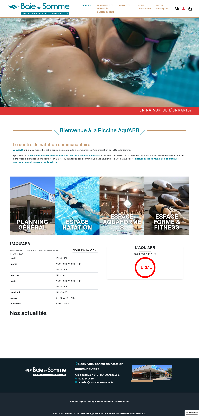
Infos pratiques (162, 7)
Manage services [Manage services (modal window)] (192, 413)
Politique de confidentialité (100, 401)
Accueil (87, 5)
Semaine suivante (85, 250)
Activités (125, 5)
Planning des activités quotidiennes (105, 8)
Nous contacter (144, 7)
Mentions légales (78, 401)
